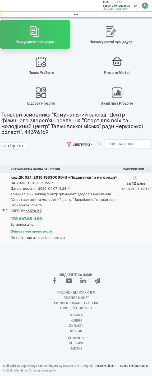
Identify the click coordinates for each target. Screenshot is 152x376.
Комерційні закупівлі (76, 308)
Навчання (76, 315)
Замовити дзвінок (115, 9)
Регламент (76, 338)
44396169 (34, 211)
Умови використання (134, 366)
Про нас (76, 331)
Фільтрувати (83, 145)
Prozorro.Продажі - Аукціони (76, 303)
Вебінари (76, 343)
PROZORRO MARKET (76, 298)
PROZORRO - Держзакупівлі (76, 292)
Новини (76, 320)
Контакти (76, 326)
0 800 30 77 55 (112, 2)
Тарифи (76, 348)
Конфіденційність (105, 366)
